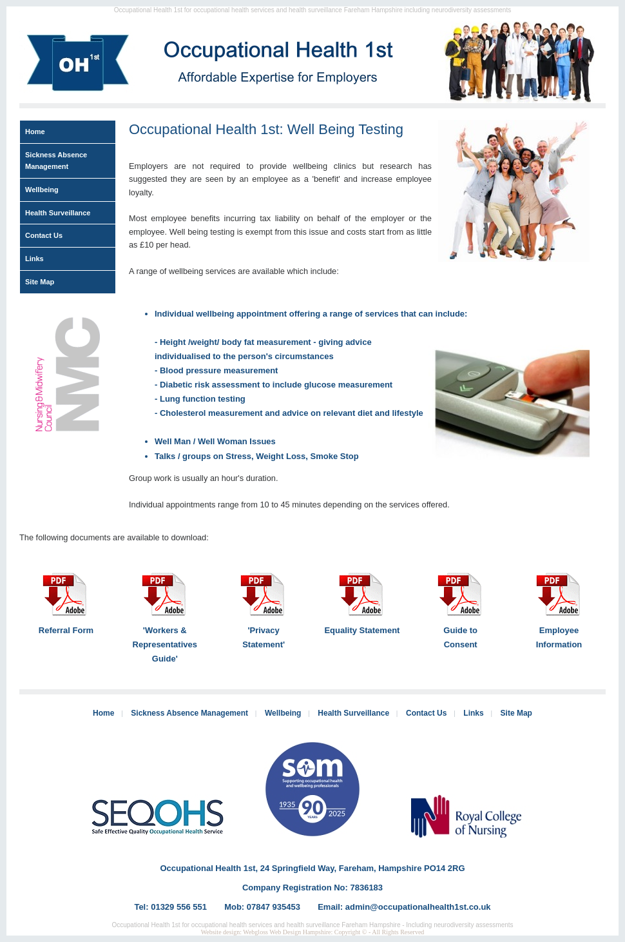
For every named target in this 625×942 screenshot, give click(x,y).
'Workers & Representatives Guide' (165, 644)
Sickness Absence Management (56, 161)
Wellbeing (42, 189)
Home (35, 131)
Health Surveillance (58, 213)
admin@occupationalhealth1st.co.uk (418, 907)
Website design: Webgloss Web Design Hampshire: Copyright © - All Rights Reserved (313, 932)
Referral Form (66, 630)
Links (34, 258)
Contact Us (44, 235)
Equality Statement (361, 630)
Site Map (39, 282)
